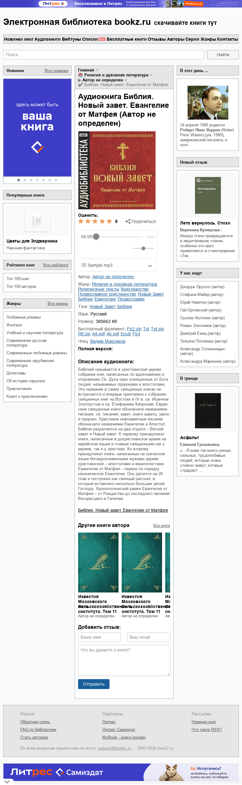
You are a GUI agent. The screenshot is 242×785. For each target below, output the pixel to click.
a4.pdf (98, 333)
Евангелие (105, 299)
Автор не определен (102, 80)
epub (126, 333)
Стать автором (34, 737)
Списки (90, 39)
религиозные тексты (98, 289)
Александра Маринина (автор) (207, 361)
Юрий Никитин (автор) (200, 302)
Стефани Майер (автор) (201, 294)
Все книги (161, 526)
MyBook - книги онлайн (124, 737)
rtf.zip (84, 333)
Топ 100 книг (18, 278)
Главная (86, 70)
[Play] (101, 248)
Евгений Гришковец (199, 444)
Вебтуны (71, 39)
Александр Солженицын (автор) (202, 351)
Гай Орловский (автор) (200, 310)
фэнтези (14, 325)
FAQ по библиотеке (38, 729)
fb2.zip (134, 328)
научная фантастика (25, 248)
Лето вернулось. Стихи (205, 222)
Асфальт (189, 437)
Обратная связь (35, 721)
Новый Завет (151, 294)
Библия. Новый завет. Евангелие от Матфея (123, 510)
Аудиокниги (48, 39)
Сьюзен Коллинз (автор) (202, 317)
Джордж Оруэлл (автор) (202, 286)
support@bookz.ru (114, 748)
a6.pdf (112, 333)
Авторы (175, 39)
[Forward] (114, 248)
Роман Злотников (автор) (203, 325)
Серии (192, 39)
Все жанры (58, 303)
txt (146, 328)
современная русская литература (27, 342)
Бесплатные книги (127, 39)
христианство (135, 289)
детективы (16, 373)
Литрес (109, 721)
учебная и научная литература (35, 332)
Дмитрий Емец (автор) (200, 333)
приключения (19, 388)
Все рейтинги (55, 265)
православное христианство (107, 294)
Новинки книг (19, 39)
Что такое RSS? (207, 729)
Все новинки (56, 70)
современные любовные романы (37, 353)
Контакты (227, 39)
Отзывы (157, 39)
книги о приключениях (27, 396)
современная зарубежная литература (30, 363)
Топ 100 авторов (21, 286)
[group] (117, 244)
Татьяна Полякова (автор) (203, 341)
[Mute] (127, 248)
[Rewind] (87, 248)
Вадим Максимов (107, 341)
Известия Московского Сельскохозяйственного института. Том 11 (105, 604)
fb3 (136, 333)
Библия (85, 299)
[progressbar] (119, 237)
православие (131, 299)
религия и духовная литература (116, 75)
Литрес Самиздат (118, 729)
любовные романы (24, 317)
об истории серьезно (26, 381)
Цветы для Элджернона (32, 240)
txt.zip (157, 328)
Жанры (208, 39)
